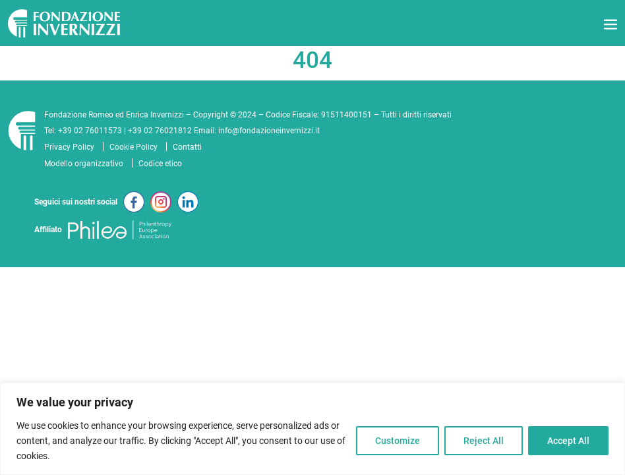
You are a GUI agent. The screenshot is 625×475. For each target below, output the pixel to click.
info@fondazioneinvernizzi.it (269, 130)
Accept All (568, 440)
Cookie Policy (133, 147)
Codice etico (160, 163)
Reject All (483, 440)
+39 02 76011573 (90, 130)
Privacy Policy (69, 147)
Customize (397, 440)
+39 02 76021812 (160, 130)
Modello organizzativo (83, 163)
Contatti (187, 147)
